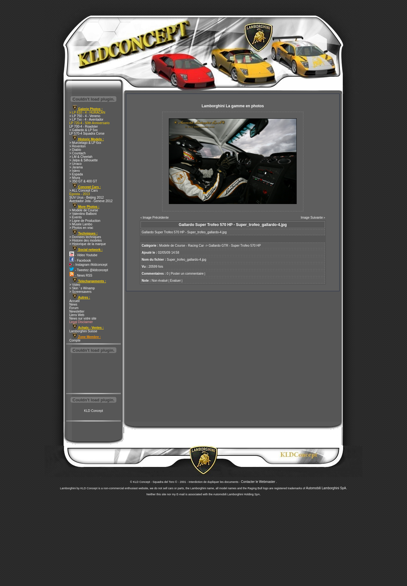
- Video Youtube (83, 255)
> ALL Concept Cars (83, 190)
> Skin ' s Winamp (82, 288)
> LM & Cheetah (81, 157)
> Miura (74, 178)
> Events (75, 217)
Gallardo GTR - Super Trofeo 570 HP (235, 245)
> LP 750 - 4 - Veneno (84, 116)
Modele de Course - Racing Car (181, 245)
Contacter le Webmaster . (259, 482)
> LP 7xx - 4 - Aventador (86, 119)
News (73, 304)
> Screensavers (80, 291)
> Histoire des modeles (85, 240)
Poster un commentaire (187, 273)
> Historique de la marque (87, 244)
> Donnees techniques (85, 237)
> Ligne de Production (84, 220)
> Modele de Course (83, 210)
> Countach (77, 153)
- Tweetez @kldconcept (88, 270)
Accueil (74, 301)
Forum (74, 308)
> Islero (74, 171)
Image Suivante (312, 217)
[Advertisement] (93, 373)
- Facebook (80, 260)
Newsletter (76, 311)
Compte (74, 340)
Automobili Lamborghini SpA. (326, 488)
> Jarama (76, 167)
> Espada (76, 174)
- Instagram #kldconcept (88, 264)
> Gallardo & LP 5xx (83, 130)
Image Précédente (156, 217)
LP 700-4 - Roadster (83, 126)
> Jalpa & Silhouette (83, 160)
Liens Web (76, 315)
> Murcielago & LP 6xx (85, 143)
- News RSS (80, 275)
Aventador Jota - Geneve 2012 (91, 201)
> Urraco (75, 164)
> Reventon (77, 146)
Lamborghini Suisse (83, 331)
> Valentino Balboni (83, 213)
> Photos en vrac (81, 227)
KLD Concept (93, 411)
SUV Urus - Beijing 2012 (86, 197)
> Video (74, 284)
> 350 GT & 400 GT (83, 181)
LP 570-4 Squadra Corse (86, 133)
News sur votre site (82, 318)
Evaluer (175, 280)
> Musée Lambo (80, 224)
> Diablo (75, 150)
